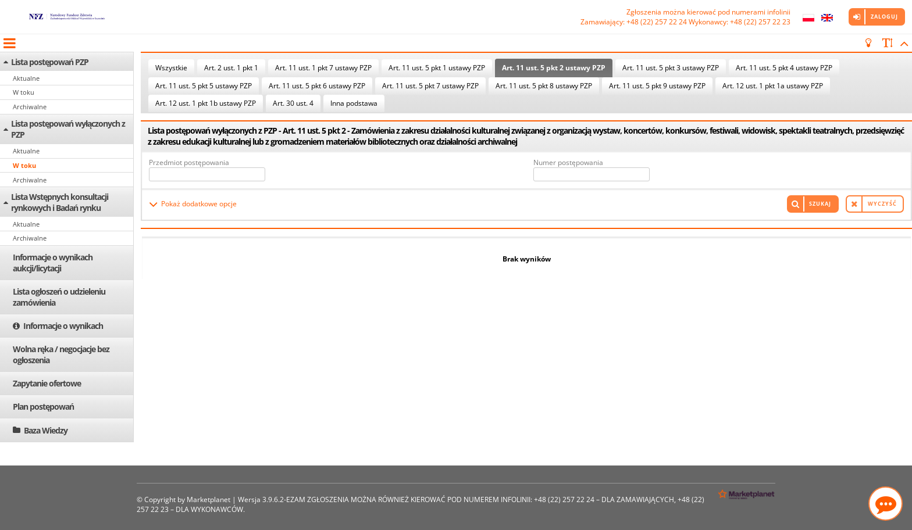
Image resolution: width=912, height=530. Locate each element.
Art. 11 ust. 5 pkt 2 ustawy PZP (553, 68)
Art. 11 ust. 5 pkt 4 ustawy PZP (784, 68)
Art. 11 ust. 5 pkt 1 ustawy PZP (437, 68)
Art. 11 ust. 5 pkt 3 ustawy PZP (670, 68)
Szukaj (820, 203)
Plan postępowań (43, 406)
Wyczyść (882, 203)
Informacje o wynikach (63, 325)
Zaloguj (884, 16)
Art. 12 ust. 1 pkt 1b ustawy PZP (205, 103)
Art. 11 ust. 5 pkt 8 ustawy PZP (544, 86)
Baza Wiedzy (45, 430)
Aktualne (26, 78)
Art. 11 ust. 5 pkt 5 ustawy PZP (203, 86)
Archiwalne (30, 106)
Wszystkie (171, 68)
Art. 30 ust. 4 (293, 103)
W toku (23, 92)
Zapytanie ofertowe (47, 383)
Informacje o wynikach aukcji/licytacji (52, 263)
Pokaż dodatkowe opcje (199, 204)
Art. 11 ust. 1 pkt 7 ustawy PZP (323, 68)
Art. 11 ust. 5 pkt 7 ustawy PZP (430, 86)
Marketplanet (208, 499)
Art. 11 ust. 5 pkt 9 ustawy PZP (657, 86)
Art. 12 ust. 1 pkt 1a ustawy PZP (772, 86)
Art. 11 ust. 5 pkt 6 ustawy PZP (317, 86)
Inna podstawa (353, 103)
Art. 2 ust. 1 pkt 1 (231, 68)
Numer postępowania (568, 162)
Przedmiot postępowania (189, 162)
